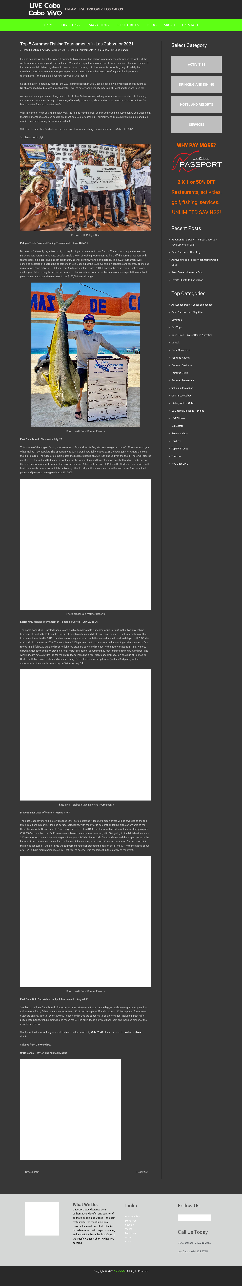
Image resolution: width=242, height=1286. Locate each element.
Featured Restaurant (182, 380)
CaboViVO (97, 1032)
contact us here (132, 1032)
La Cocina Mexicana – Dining (187, 410)
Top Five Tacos (179, 448)
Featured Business (181, 365)
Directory (70, 25)
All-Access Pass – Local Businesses (192, 304)
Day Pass (176, 319)
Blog (152, 25)
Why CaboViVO (179, 463)
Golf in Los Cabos (181, 395)
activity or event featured (57, 1032)
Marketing (99, 25)
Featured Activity (40, 49)
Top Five (176, 441)
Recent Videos (179, 433)
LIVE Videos (178, 418)
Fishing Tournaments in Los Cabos (89, 49)
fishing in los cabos (182, 388)
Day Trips (176, 327)
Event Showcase (180, 350)
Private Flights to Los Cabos (187, 280)
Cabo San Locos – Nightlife (187, 312)
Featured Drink (179, 372)
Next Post (143, 1171)
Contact (190, 25)
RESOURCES (128, 25)
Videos (129, 1228)
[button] (71, 25)
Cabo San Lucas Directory (185, 252)
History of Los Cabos (183, 403)
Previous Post (30, 1171)
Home (49, 25)
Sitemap (129, 1224)
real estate (177, 425)
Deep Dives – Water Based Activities (191, 335)
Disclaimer (131, 1220)
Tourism (176, 456)
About (169, 25)
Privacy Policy (133, 1216)
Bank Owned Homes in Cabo (187, 272)
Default (26, 49)
